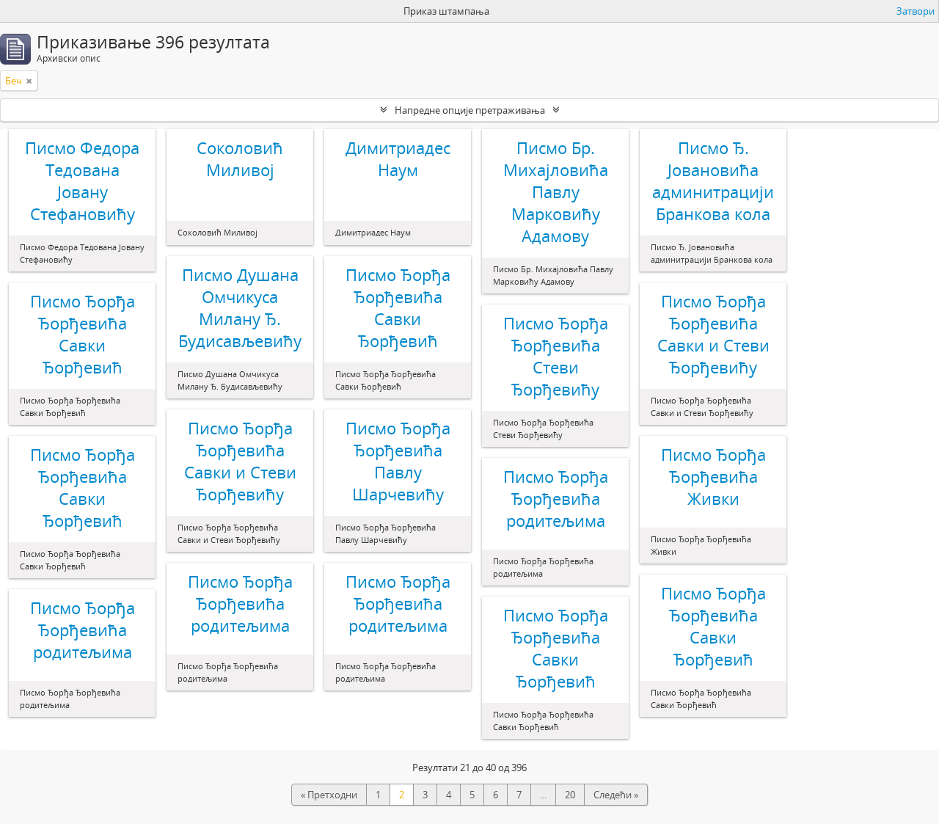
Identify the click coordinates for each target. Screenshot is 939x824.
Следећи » (615, 794)
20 (570, 794)
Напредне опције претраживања (470, 110)
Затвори (915, 11)
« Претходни (329, 794)
